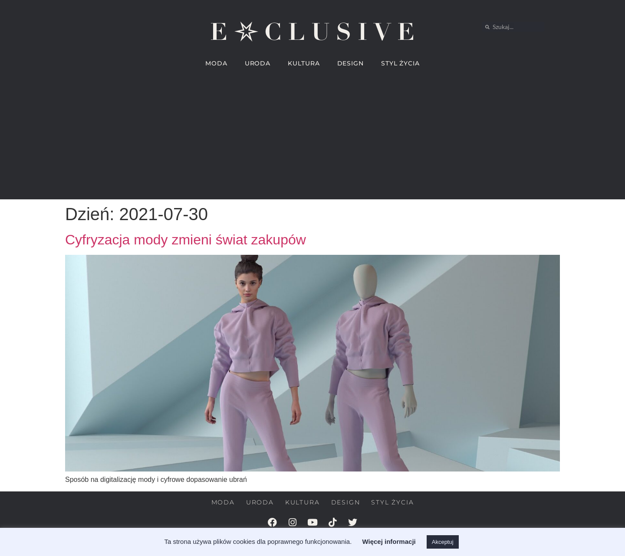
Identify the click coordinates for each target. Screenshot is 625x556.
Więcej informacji (388, 541)
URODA (258, 63)
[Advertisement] (312, 138)
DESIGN (350, 63)
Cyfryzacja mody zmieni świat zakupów (185, 239)
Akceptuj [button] (443, 542)
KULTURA (303, 63)
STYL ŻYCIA (400, 63)
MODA (216, 63)
